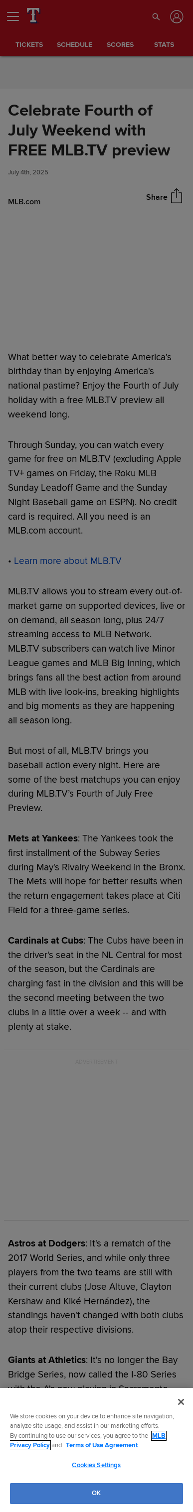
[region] (96, 1450)
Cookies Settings (96, 1465)
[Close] (181, 1402)
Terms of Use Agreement (102, 1445)
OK (96, 1493)
